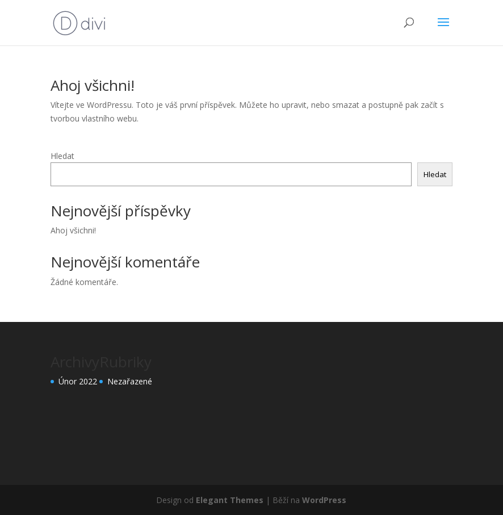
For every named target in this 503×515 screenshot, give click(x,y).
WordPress (324, 500)
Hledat (62, 155)
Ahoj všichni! (93, 85)
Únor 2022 (77, 381)
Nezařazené (129, 381)
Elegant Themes (229, 500)
